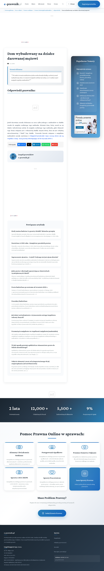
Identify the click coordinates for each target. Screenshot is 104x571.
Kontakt (56, 547)
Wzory (49, 4)
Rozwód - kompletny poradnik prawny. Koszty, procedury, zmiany (86, 76)
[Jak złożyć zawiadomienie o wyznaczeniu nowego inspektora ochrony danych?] (35, 319)
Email (54, 144)
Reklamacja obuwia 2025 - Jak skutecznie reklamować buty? (87, 98)
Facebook (21, 144)
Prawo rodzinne (28, 10)
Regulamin (57, 538)
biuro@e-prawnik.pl (60, 551)
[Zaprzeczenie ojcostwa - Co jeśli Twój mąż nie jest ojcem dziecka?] (35, 260)
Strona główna (9, 10)
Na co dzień (18, 10)
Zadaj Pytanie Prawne (52, 513)
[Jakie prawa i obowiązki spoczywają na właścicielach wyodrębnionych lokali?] (35, 275)
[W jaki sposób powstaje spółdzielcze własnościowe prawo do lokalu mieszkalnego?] (35, 350)
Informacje (41, 4)
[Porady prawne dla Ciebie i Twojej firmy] (85, 133)
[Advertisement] (52, 29)
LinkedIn (36, 144)
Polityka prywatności (60, 542)
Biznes (33, 4)
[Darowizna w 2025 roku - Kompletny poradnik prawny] (35, 246)
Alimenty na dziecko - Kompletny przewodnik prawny (87, 105)
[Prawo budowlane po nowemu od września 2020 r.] (35, 291)
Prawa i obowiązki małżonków (43, 10)
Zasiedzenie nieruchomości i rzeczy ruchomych (86, 90)
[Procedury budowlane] (35, 304)
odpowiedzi (56, 10)
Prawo (27, 4)
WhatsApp (45, 144)
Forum (56, 4)
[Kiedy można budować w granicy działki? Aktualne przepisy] (35, 233)
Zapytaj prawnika (89, 4)
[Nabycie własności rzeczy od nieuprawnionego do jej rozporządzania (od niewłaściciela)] (35, 366)
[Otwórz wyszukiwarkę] (63, 4)
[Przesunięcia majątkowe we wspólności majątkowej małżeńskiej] (35, 335)
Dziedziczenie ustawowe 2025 (87, 84)
